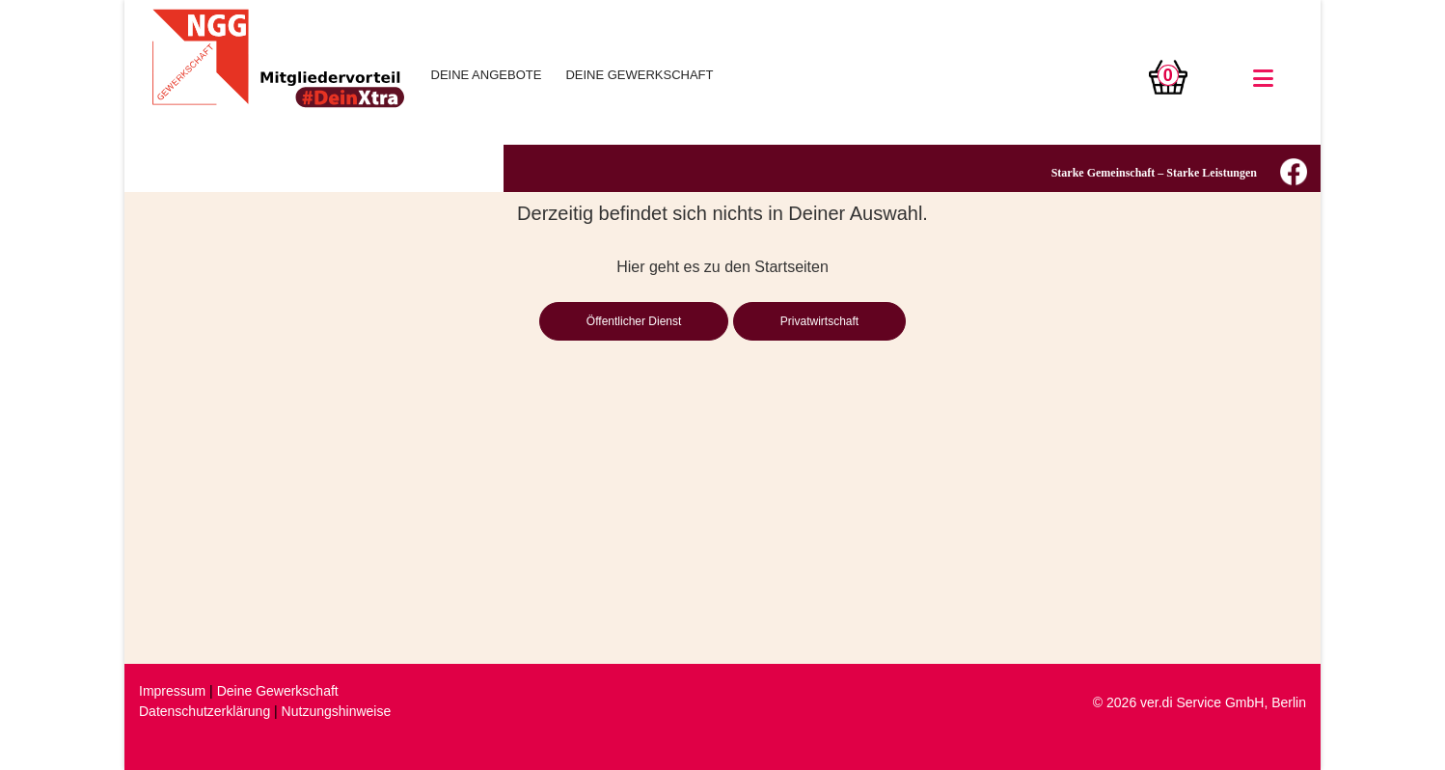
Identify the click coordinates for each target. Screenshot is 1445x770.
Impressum (172, 691)
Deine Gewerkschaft (278, 691)
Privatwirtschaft (819, 321)
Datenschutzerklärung (204, 711)
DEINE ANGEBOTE (486, 75)
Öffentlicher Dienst (634, 321)
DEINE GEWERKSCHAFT (639, 75)
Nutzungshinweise (337, 711)
